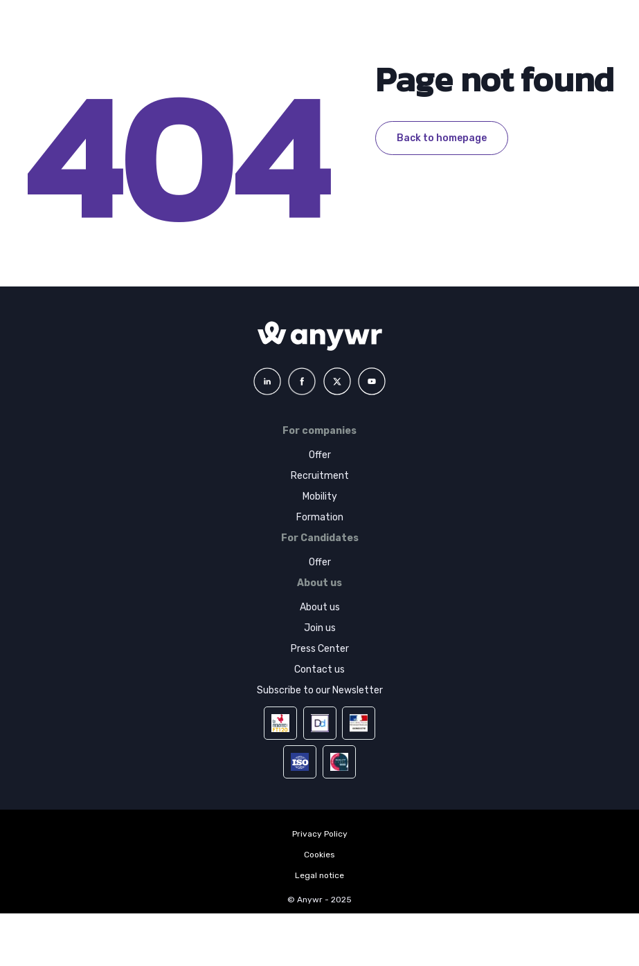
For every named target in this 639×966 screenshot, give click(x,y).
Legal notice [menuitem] (319, 875)
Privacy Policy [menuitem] (320, 834)
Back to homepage (442, 138)
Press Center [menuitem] (320, 649)
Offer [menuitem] (320, 455)
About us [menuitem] (320, 607)
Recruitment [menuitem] (320, 476)
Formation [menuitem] (319, 517)
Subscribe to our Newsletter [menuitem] (320, 690)
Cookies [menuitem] (319, 854)
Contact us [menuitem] (319, 669)
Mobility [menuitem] (320, 496)
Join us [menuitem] (320, 628)
